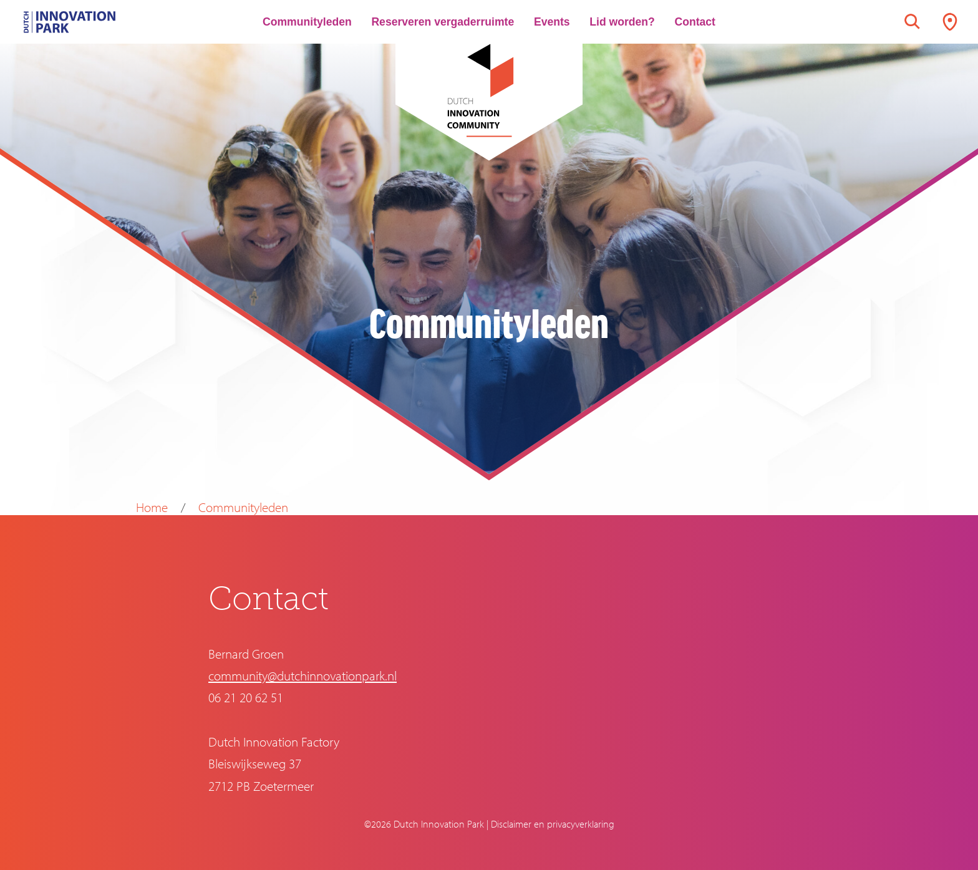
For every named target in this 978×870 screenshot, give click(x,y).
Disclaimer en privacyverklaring (552, 824)
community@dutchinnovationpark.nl (302, 675)
